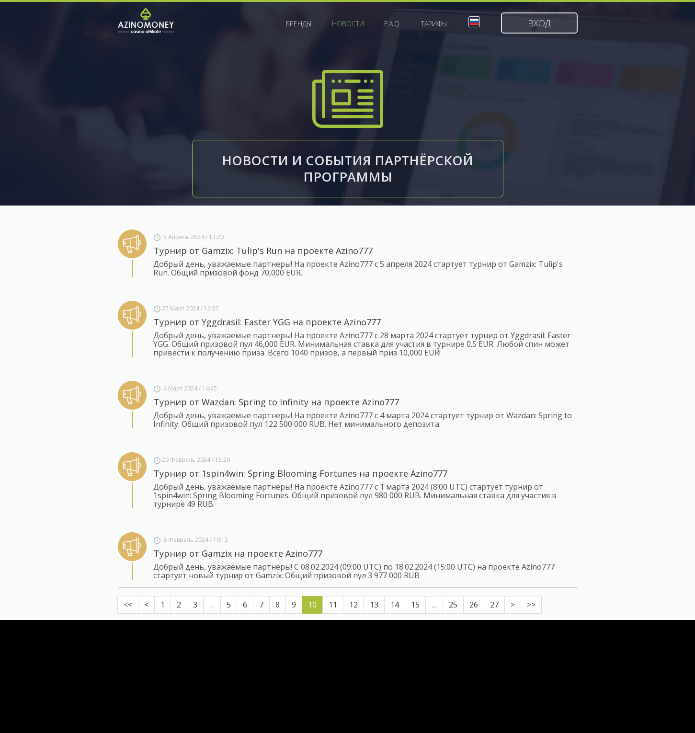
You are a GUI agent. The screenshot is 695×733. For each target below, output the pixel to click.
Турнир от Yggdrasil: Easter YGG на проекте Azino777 (267, 322)
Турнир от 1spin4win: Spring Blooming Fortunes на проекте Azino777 (300, 473)
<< (128, 604)
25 (453, 604)
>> (531, 604)
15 (415, 604)
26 (473, 604)
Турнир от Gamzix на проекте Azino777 (238, 553)
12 (353, 604)
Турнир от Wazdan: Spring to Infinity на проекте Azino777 (276, 402)
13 (374, 604)
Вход (539, 23)
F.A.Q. (392, 24)
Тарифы (434, 24)
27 (494, 604)
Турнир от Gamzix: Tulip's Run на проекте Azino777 (263, 250)
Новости (348, 24)
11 (333, 604)
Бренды (299, 24)
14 (394, 604)
